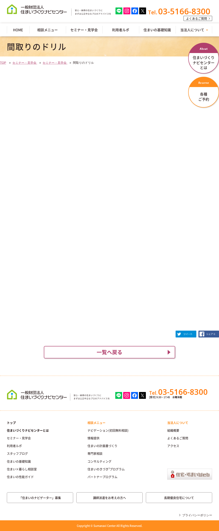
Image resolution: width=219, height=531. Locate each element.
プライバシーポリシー (197, 515)
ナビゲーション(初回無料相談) (108, 430)
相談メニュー (47, 29)
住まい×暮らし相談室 (22, 469)
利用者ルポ (120, 29)
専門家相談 (94, 453)
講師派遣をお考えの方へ (109, 498)
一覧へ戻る (109, 352)
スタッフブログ (17, 453)
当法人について (192, 29)
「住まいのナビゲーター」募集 (40, 498)
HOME (18, 29)
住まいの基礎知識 (157, 29)
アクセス (173, 446)
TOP (3, 62)
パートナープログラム (102, 477)
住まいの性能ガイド (20, 477)
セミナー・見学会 (84, 29)
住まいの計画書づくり (102, 446)
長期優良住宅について (179, 498)
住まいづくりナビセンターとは (28, 430)
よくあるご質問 (196, 18)
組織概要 (173, 430)
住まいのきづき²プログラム (106, 469)
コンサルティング (99, 461)
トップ (11, 422)
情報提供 (93, 438)
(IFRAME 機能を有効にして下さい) (109, 201)
